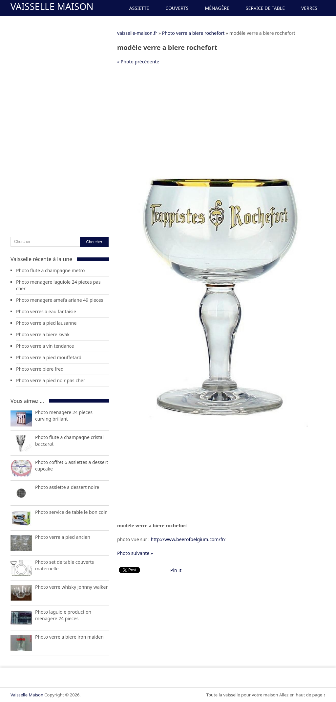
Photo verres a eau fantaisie (46, 311)
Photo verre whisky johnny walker (71, 587)
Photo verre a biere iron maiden (69, 637)
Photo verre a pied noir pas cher (50, 380)
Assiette (139, 8)
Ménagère (217, 8)
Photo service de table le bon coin (71, 512)
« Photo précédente (138, 61)
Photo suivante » (135, 553)
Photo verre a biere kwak (43, 334)
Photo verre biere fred (40, 369)
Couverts (176, 8)
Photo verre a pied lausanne (46, 323)
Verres (309, 8)
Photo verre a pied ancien (62, 537)
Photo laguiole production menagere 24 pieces (63, 615)
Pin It (175, 570)
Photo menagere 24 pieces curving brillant (64, 415)
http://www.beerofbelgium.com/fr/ (188, 539)
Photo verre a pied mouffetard (48, 357)
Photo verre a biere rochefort (193, 33)
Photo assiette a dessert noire (67, 487)
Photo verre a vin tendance (45, 346)
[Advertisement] (219, 118)
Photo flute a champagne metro (50, 270)
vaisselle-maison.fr (137, 33)
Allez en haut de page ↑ (302, 695)
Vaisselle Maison (52, 6)
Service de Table (265, 8)
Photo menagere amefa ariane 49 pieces (59, 300)
